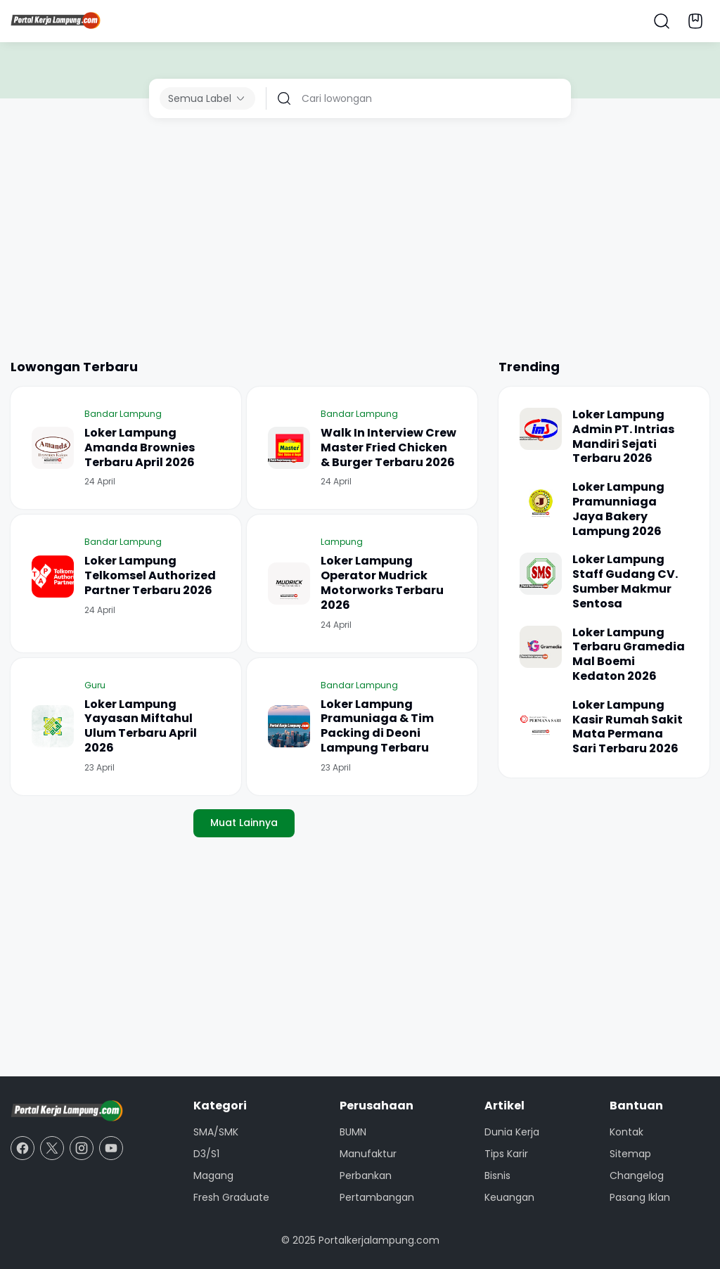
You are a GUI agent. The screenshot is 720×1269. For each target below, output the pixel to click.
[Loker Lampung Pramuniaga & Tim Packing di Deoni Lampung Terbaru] (289, 726)
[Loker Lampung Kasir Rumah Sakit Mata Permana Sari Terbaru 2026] (541, 719)
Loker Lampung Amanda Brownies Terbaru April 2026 (139, 448)
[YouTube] (111, 1148)
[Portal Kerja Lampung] (67, 1111)
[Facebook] (22, 1148)
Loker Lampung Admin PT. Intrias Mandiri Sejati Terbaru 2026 (623, 437)
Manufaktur (368, 1154)
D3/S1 (206, 1154)
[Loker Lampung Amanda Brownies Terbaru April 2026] (53, 448)
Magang (213, 1175)
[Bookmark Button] (695, 21)
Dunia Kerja (511, 1132)
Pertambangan (377, 1197)
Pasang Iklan (640, 1197)
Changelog (637, 1175)
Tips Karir (506, 1154)
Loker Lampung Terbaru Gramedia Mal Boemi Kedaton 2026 (628, 655)
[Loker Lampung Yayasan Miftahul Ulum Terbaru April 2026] (53, 726)
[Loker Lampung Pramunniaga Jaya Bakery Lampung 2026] (541, 501)
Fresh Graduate (231, 1197)
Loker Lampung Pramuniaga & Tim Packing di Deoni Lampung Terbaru (377, 726)
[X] (52, 1148)
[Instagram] (82, 1148)
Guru (94, 685)
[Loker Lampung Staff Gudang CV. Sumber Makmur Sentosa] (541, 574)
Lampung (342, 542)
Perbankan (366, 1175)
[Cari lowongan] (431, 98)
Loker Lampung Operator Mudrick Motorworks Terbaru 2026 (382, 583)
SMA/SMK (215, 1132)
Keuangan (509, 1197)
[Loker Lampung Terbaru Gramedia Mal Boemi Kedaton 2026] (541, 647)
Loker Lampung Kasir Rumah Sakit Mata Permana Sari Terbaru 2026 (627, 727)
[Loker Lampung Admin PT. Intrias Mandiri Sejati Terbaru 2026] (541, 429)
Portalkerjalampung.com (379, 1240)
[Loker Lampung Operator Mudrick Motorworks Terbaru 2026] (289, 583)
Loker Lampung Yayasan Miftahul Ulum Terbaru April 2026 (140, 726)
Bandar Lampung (123, 414)
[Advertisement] (360, 237)
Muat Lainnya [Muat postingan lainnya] (244, 823)
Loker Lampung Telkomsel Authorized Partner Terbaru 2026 (150, 576)
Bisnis (497, 1175)
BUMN (353, 1132)
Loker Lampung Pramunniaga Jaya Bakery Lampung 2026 (618, 509)
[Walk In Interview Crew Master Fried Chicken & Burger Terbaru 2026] (289, 448)
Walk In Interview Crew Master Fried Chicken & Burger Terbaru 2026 (388, 448)
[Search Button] (662, 21)
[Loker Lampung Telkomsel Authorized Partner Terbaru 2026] (53, 576)
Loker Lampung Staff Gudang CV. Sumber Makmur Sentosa (625, 582)
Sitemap (630, 1154)
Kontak (626, 1132)
